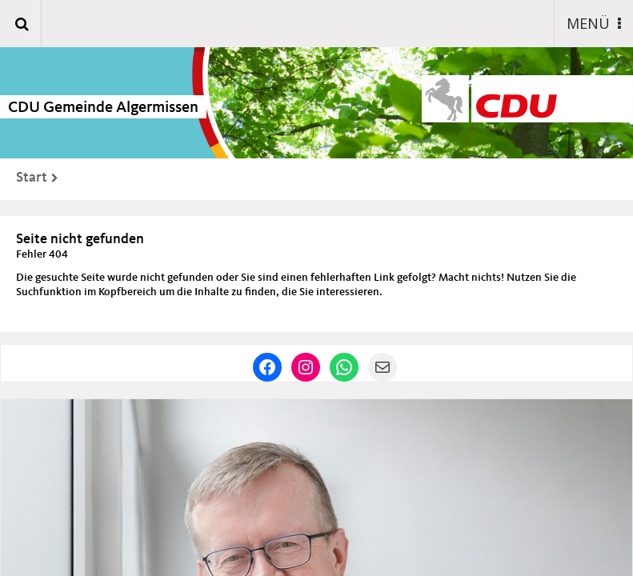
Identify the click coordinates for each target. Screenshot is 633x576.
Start (31, 177)
